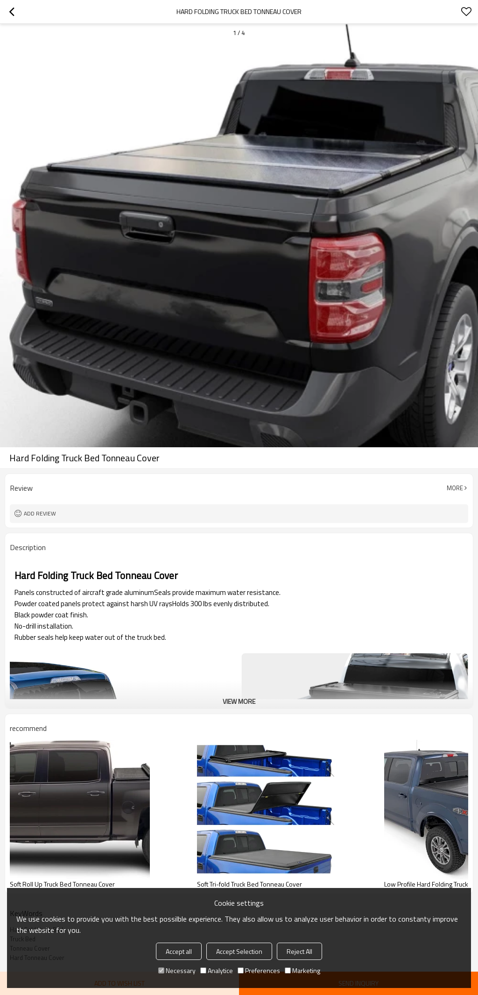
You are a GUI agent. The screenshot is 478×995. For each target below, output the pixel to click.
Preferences (259, 970)
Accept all (179, 951)
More (455, 488)
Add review (40, 513)
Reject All (299, 951)
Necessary (177, 970)
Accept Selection (239, 951)
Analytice (216, 970)
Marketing (302, 970)
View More (239, 701)
